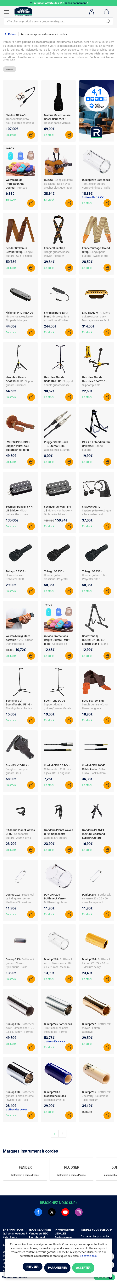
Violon (10, 70)
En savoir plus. (88, 1256)
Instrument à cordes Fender (25, 1177)
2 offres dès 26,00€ (16, 1111)
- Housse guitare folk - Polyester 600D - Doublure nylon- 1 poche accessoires (96, 581)
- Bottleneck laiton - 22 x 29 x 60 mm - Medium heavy (96, 965)
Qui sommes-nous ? (15, 1235)
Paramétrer (57, 1268)
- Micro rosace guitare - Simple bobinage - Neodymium (19, 322)
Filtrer (104, 1277)
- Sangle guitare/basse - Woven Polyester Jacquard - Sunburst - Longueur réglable (57, 257)
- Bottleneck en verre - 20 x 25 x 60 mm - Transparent (96, 900)
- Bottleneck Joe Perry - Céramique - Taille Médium (96, 1097)
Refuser (24, 1268)
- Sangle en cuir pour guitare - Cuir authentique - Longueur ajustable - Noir (20, 775)
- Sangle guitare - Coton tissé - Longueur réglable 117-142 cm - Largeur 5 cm (95, 710)
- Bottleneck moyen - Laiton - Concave (96, 1029)
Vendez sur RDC (38, 1235)
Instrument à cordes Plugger (71, 1177)
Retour (12, 34)
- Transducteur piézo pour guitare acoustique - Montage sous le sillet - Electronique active (20, 124)
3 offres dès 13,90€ (92, 199)
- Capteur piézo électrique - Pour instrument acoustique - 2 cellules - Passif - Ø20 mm (96, 516)
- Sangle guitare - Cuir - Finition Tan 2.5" (19, 257)
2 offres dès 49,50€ (54, 1043)
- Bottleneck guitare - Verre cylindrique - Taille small (96, 189)
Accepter (91, 1268)
